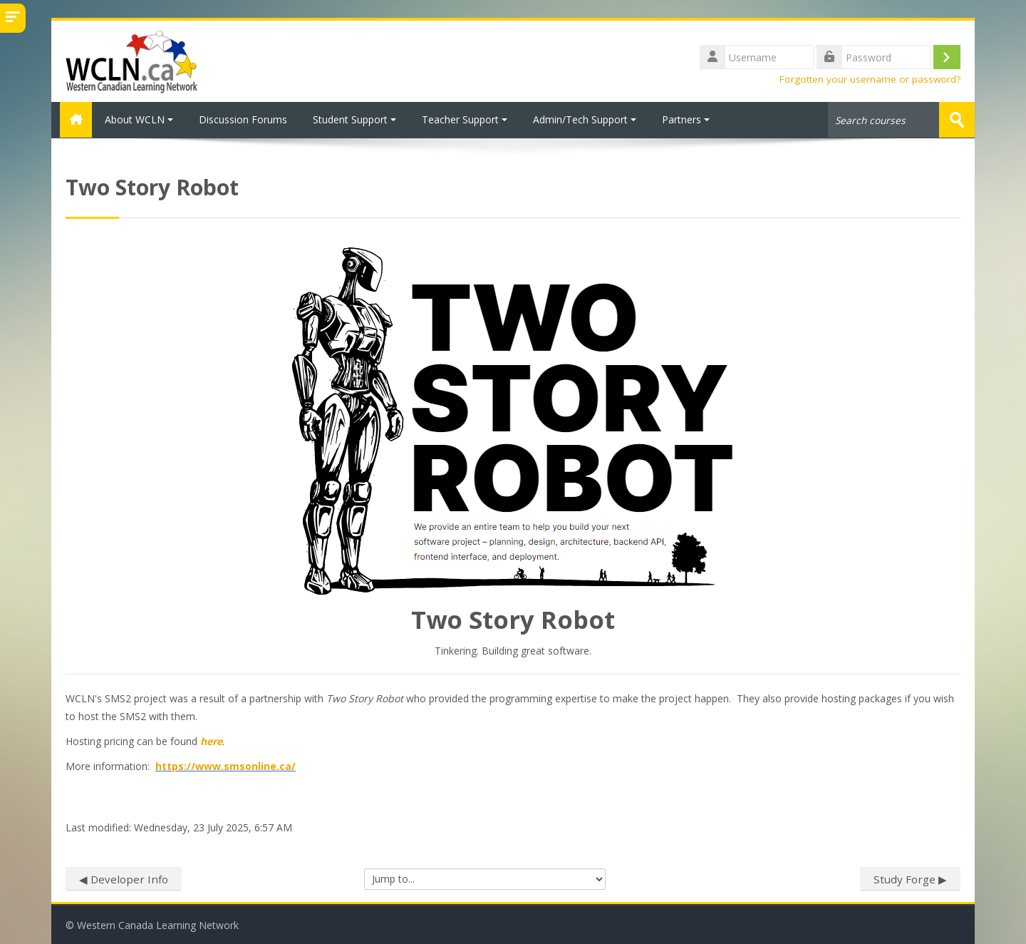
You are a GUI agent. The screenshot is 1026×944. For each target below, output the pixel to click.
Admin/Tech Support (584, 119)
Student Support (354, 119)
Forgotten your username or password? (869, 79)
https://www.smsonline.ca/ (225, 765)
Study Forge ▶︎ (910, 878)
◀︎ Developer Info (123, 878)
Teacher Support (464, 119)
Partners (686, 119)
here (211, 740)
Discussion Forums (243, 119)
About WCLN (139, 119)
